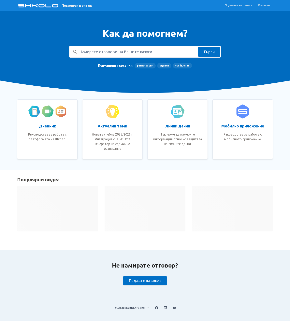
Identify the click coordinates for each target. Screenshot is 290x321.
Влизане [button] (264, 5)
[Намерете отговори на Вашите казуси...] (145, 52)
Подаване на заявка (238, 5)
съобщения (182, 65)
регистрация (145, 65)
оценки (164, 65)
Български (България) (131, 307)
